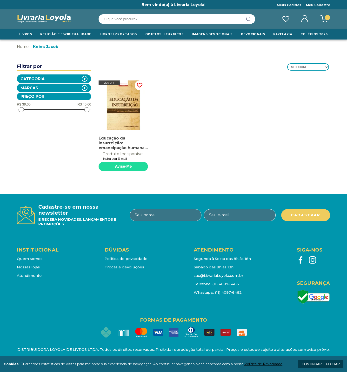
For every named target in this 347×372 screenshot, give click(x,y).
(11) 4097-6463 (225, 284)
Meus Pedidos (289, 5)
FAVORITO (139, 85)
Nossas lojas (28, 267)
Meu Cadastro (318, 5)
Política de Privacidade (263, 364)
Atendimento (29, 275)
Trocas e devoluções (124, 267)
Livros (25, 34)
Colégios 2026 (314, 34)
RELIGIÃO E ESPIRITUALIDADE (65, 34)
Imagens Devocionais (212, 34)
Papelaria (282, 34)
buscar (249, 19)
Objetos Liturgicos (164, 34)
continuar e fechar (321, 364)
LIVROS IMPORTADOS (118, 34)
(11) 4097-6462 (228, 292)
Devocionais (253, 34)
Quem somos (29, 258)
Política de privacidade (126, 258)
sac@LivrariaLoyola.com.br (218, 275)
